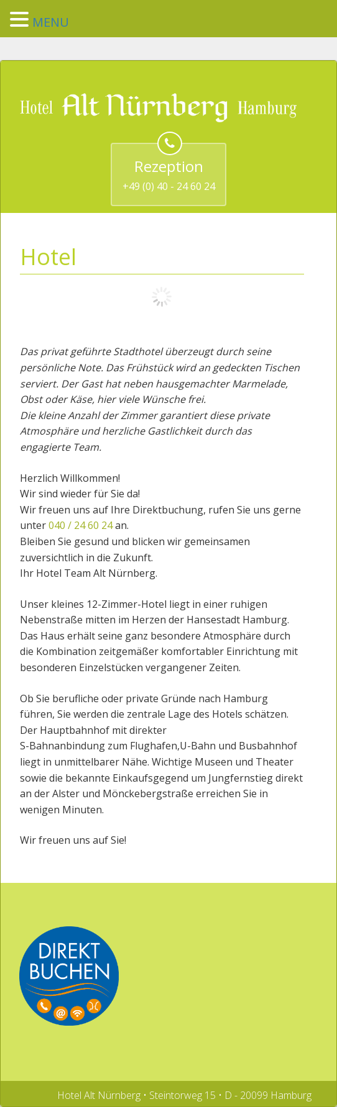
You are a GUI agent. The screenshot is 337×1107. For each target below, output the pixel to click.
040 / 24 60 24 (81, 525)
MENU (50, 22)
